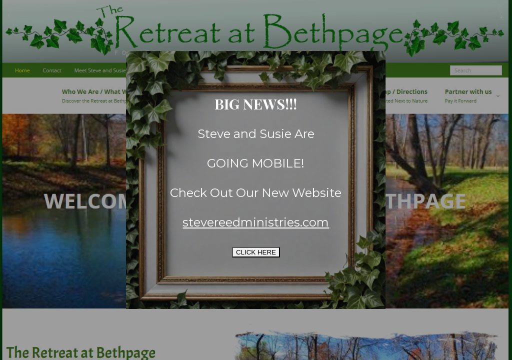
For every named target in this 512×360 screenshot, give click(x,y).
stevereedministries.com (255, 222)
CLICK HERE (256, 252)
